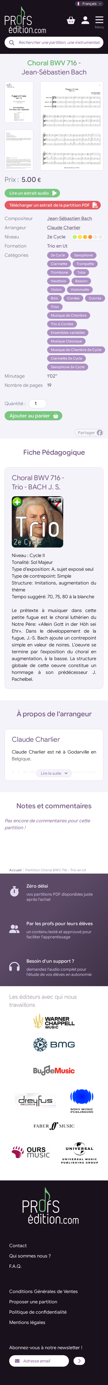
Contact (18, 1246)
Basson (81, 281)
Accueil (15, 870)
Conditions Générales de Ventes (43, 1291)
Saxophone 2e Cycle (67, 367)
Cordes (73, 298)
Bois (54, 298)
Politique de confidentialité (38, 1312)
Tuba (81, 272)
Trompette (85, 264)
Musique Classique (66, 341)
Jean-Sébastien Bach (69, 218)
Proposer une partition (33, 1302)
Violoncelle (80, 289)
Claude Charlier (63, 228)
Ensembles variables (68, 332)
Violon (56, 289)
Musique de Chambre (68, 315)
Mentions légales (27, 1322)
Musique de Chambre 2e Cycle (76, 350)
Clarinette (59, 264)
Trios (55, 307)
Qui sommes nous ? (30, 1256)
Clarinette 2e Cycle (66, 358)
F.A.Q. (15, 1266)
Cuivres (95, 298)
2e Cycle (58, 255)
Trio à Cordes (62, 324)
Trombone (59, 272)
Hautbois (58, 281)
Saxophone (83, 255)
